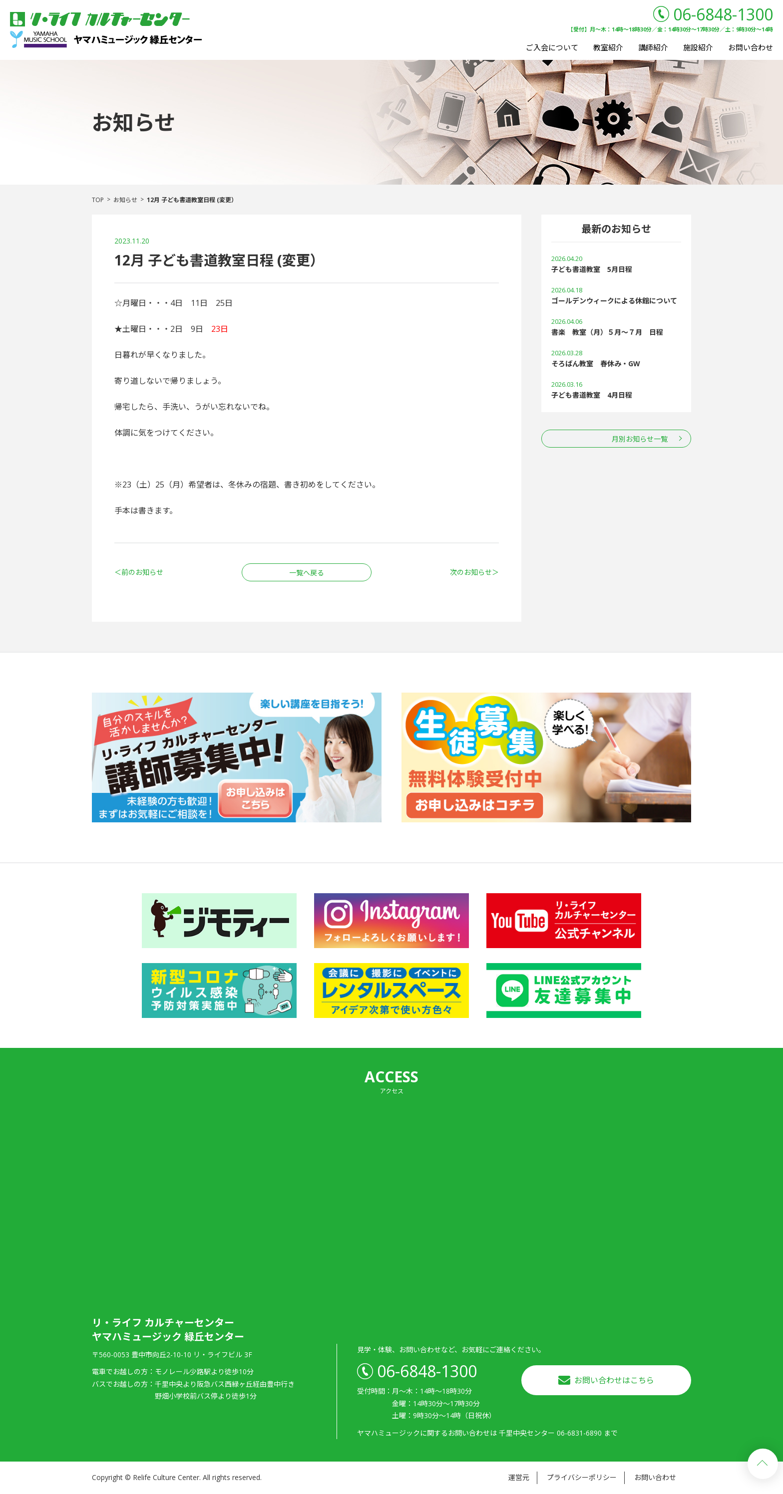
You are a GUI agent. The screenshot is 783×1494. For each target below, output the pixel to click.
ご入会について (552, 47)
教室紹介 (608, 47)
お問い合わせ (750, 47)
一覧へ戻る (306, 572)
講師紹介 (653, 47)
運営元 (518, 1477)
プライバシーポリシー (582, 1477)
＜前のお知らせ (138, 572)
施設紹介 (698, 47)
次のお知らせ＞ (474, 572)
